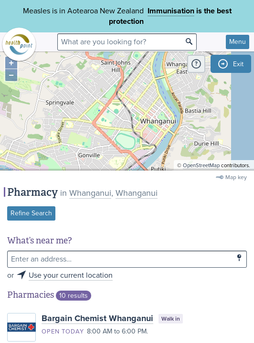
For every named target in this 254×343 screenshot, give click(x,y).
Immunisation (171, 11)
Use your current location (71, 275)
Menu (237, 42)
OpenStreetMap (201, 165)
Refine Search (31, 213)
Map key (236, 177)
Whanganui (90, 193)
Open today (63, 331)
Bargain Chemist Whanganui (97, 318)
